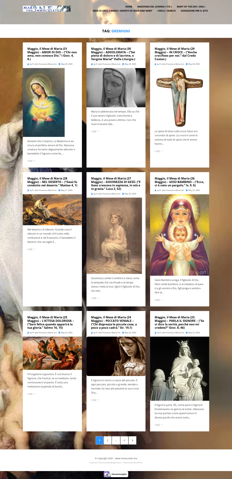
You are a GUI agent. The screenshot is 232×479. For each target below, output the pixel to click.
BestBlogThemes (114, 464)
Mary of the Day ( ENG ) (192, 9)
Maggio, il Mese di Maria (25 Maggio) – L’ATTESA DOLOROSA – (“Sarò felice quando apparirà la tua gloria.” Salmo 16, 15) (50, 322)
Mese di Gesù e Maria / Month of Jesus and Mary (124, 13)
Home (130, 9)
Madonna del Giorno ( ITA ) (156, 9)
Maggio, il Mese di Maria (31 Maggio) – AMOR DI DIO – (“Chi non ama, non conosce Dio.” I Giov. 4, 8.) (52, 53)
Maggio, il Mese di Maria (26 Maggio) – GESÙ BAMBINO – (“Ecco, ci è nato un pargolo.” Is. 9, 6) (179, 181)
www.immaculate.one (126, 460)
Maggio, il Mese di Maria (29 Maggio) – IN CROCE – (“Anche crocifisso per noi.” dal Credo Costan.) (176, 53)
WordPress (138, 464)
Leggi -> (31, 160)
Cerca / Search (168, 13)
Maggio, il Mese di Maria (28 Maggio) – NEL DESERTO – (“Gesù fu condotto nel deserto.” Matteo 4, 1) (52, 181)
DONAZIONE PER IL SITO (195, 13)
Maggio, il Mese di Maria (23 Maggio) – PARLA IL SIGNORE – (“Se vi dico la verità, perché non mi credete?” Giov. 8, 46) (179, 322)
